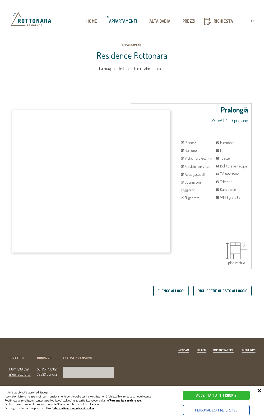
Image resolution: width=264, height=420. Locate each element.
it (252, 21)
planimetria (236, 253)
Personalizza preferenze (216, 410)
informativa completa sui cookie (73, 408)
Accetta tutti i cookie (216, 395)
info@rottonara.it (20, 374)
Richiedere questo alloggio (222, 291)
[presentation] (31, 244)
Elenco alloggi (170, 291)
